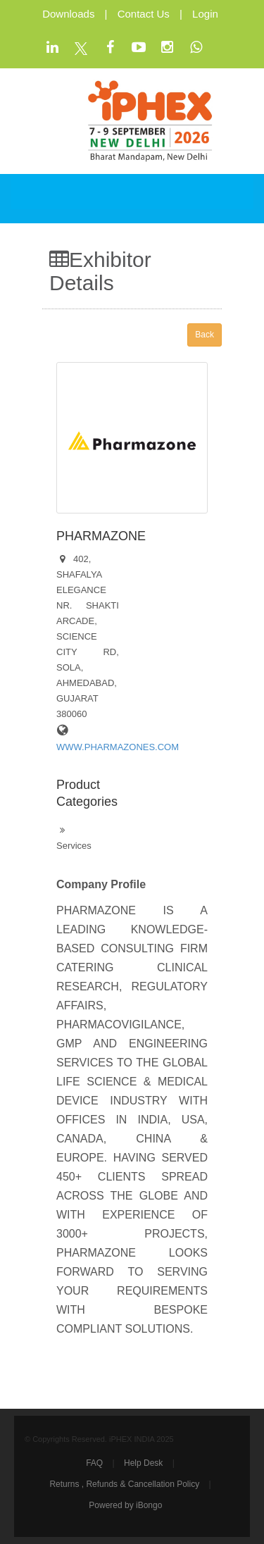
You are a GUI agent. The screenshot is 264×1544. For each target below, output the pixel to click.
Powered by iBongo (125, 1505)
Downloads (68, 14)
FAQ (94, 1463)
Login (205, 14)
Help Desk (143, 1463)
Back (204, 335)
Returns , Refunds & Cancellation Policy (124, 1484)
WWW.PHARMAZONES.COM (117, 747)
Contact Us (144, 14)
